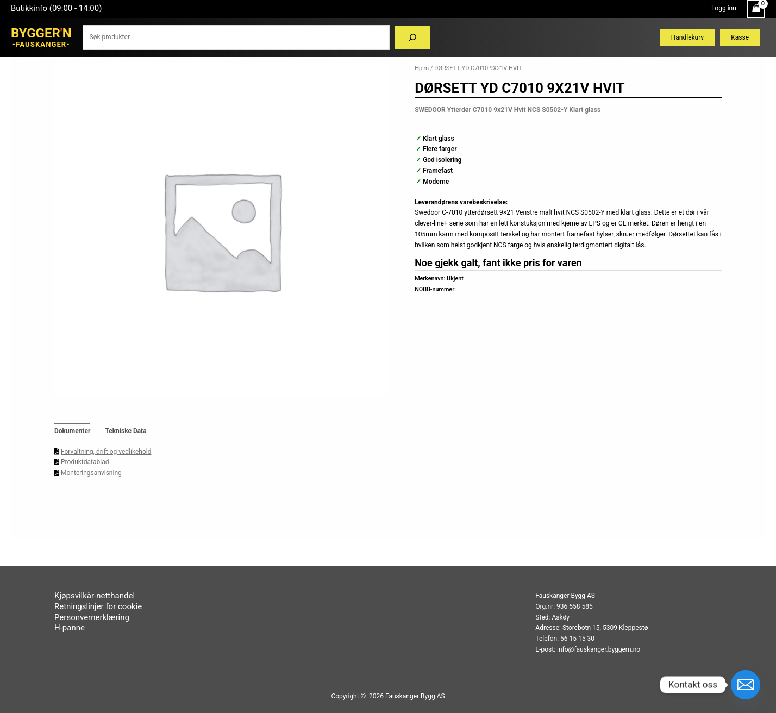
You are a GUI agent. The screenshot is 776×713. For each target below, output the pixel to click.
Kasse (740, 37)
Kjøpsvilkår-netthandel (94, 596)
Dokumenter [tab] (72, 431)
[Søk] (412, 37)
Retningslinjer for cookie (98, 606)
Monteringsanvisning (91, 473)
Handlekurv (687, 37)
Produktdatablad (85, 462)
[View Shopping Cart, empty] (756, 9)
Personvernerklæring (91, 617)
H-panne (69, 628)
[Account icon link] (723, 8)
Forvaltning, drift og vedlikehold (106, 451)
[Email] (745, 684)
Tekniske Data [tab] (125, 431)
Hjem (422, 68)
